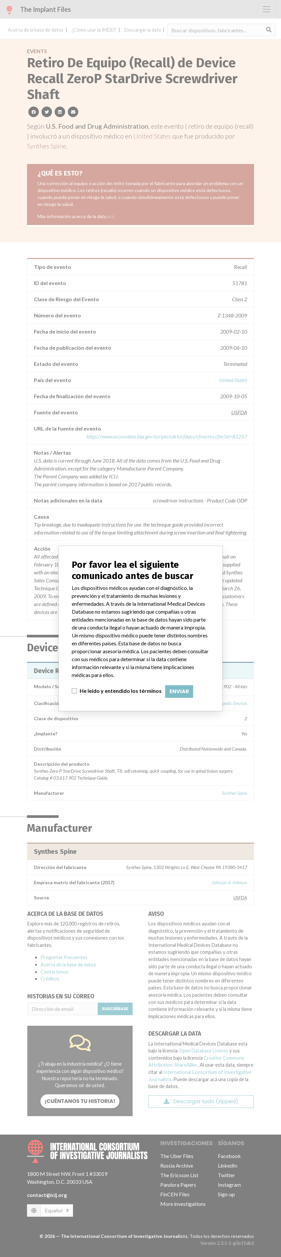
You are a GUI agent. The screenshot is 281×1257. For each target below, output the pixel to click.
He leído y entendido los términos (121, 691)
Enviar (179, 691)
